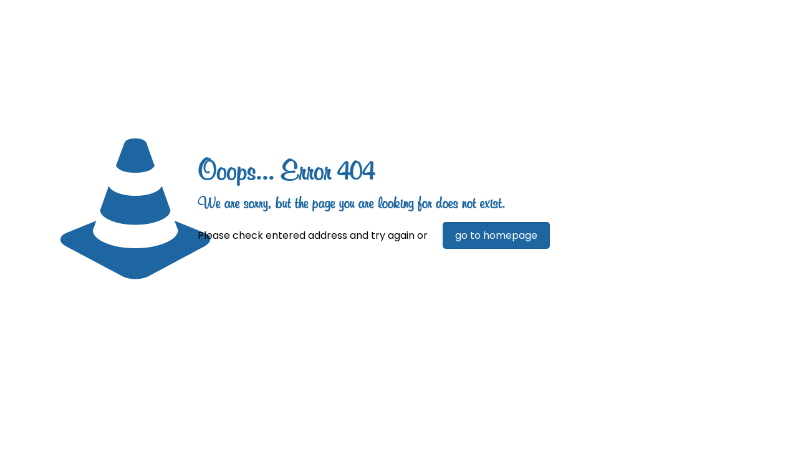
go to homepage (496, 235)
